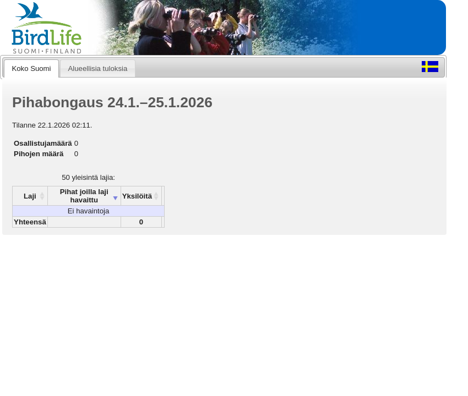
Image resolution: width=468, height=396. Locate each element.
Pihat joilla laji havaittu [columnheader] (84, 196)
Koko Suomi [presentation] (31, 68)
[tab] (31, 68)
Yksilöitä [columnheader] (137, 196)
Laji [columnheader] (30, 196)
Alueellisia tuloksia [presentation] (98, 68)
